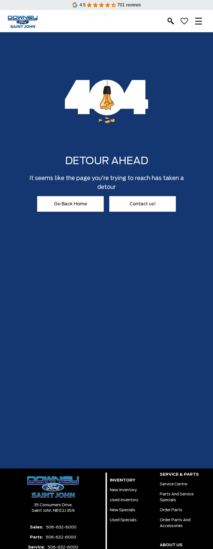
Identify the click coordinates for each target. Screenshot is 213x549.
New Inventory (123, 490)
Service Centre (173, 484)
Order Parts (171, 510)
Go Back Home (70, 204)
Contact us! (143, 204)
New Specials (122, 510)
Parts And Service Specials (177, 497)
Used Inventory (124, 500)
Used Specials (123, 520)
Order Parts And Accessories (175, 523)
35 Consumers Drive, (53, 505)
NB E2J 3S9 (64, 511)
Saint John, (42, 511)
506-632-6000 (61, 527)
